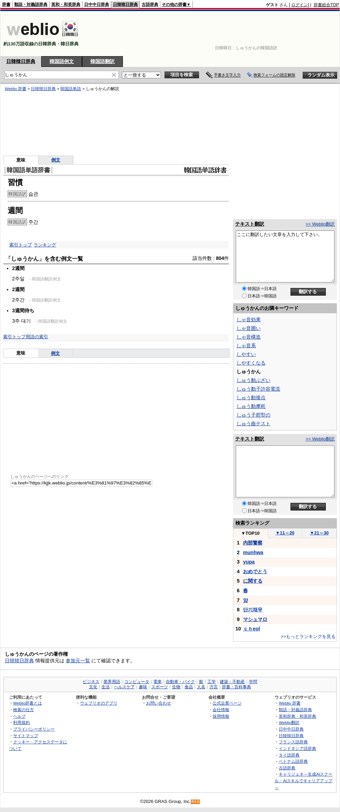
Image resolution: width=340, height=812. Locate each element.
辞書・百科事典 (236, 687)
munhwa (253, 552)
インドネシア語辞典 (297, 748)
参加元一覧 (78, 660)
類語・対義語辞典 (30, 4)
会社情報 (221, 709)
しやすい (246, 354)
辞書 (6, 4)
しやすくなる (251, 363)
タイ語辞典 (289, 755)
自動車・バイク (180, 682)
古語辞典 (150, 4)
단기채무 (252, 609)
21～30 (319, 532)
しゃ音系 (246, 345)
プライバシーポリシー (34, 729)
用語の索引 (37, 336)
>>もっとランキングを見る (308, 636)
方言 (213, 687)
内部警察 (252, 542)
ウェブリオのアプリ (98, 703)
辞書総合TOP (326, 4)
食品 (189, 687)
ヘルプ (19, 716)
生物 (176, 687)
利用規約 (21, 722)
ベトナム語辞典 (293, 761)
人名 (201, 687)
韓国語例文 (62, 61)
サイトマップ (25, 735)
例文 (55, 353)
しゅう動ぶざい (253, 380)
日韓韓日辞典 (125, 4)
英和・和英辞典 (65, 4)
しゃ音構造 (248, 337)
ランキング (45, 244)
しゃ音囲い (248, 328)
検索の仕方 (23, 709)
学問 (253, 682)
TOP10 (250, 533)
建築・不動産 (232, 682)
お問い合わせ (158, 703)
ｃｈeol (251, 628)
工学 (211, 682)
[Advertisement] (317, 33)
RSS (195, 802)
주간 (33, 222)
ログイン (299, 4)
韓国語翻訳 (102, 61)
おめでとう (255, 571)
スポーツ (159, 687)
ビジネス (91, 682)
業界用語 (112, 682)
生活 (105, 687)
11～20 (285, 532)
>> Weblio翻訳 (320, 224)
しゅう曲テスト (253, 423)
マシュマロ (255, 619)
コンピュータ (136, 682)
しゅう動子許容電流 (258, 389)
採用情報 (221, 716)
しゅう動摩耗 (251, 406)
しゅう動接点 (251, 397)
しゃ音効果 (248, 319)
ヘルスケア (124, 687)
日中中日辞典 (96, 4)
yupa (249, 562)
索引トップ (20, 244)
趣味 (143, 687)
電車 (157, 682)
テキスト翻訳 (249, 224)
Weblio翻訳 (289, 722)
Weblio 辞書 (290, 703)
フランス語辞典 (293, 742)
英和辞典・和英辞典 (297, 716)
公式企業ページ (227, 703)
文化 (93, 687)
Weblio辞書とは (27, 703)
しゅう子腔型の (253, 415)
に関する (252, 581)
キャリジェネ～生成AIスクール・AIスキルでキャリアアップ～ (303, 780)
